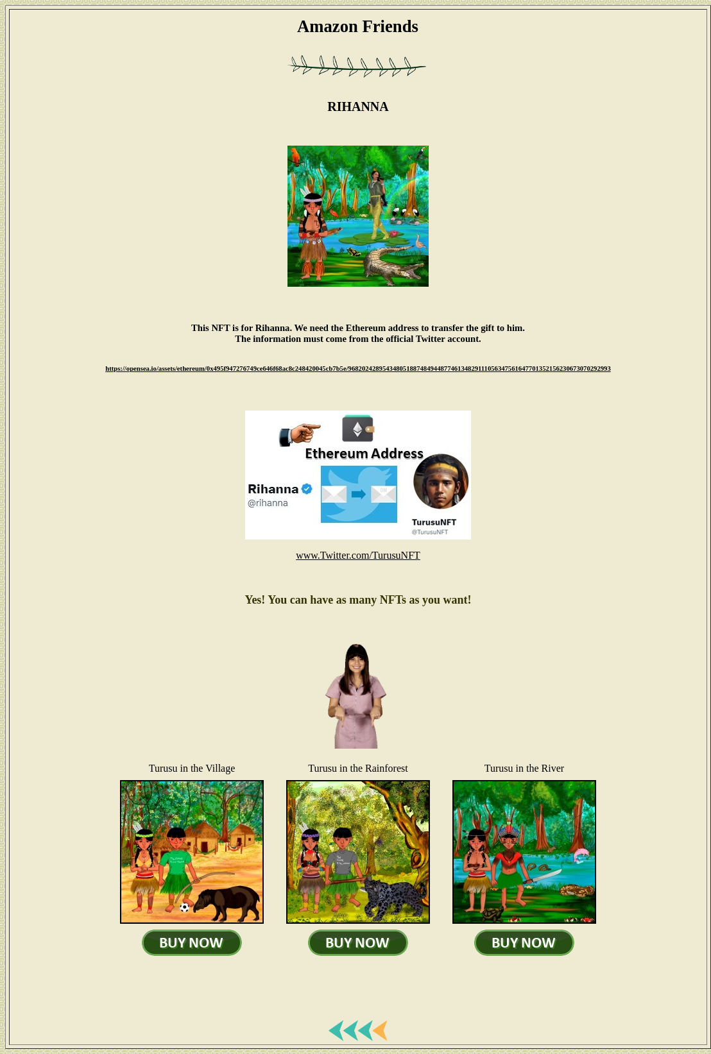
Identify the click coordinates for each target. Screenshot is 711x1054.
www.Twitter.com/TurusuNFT (358, 555)
